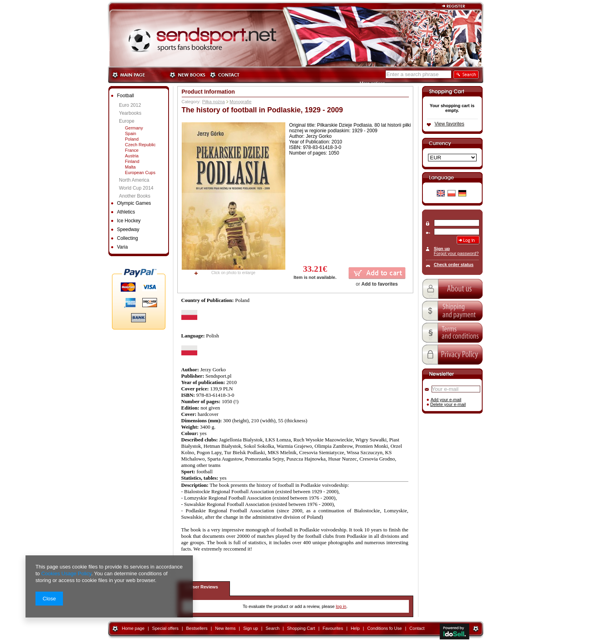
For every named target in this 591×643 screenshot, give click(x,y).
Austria (132, 155)
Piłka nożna (213, 101)
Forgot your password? (456, 253)
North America (134, 180)
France (132, 150)
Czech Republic (140, 144)
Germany (134, 127)
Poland (132, 139)
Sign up (442, 248)
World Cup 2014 (136, 188)
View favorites (449, 124)
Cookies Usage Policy (66, 573)
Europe (127, 121)
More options (372, 83)
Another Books (135, 196)
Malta (130, 167)
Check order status (454, 264)
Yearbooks (130, 113)
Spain (130, 133)
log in (341, 606)
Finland (132, 161)
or (377, 284)
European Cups (140, 172)
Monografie (240, 101)
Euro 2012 (130, 105)
